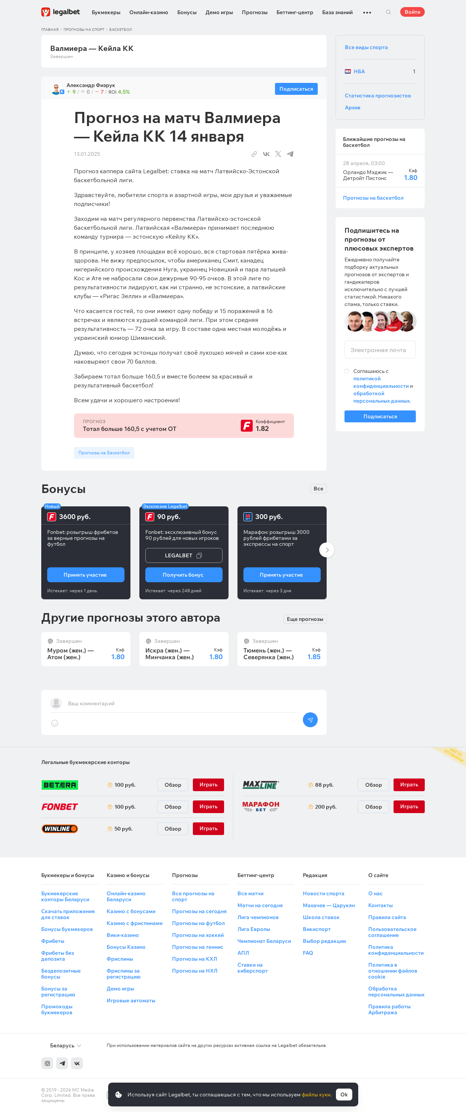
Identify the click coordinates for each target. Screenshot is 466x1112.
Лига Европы (253, 929)
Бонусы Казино (126, 947)
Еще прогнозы (305, 618)
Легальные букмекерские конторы (85, 762)
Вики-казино (123, 935)
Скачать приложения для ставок (68, 914)
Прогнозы (255, 12)
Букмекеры (106, 12)
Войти (412, 12)
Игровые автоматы (131, 1000)
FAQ (308, 953)
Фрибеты (52, 941)
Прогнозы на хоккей (198, 935)
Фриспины (120, 958)
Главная (50, 29)
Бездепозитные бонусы (61, 973)
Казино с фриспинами (134, 923)
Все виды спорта (366, 47)
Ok (344, 1094)
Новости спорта (323, 893)
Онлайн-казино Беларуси (126, 896)
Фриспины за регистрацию (123, 973)
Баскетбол (120, 29)
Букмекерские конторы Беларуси (65, 896)
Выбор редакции (324, 941)
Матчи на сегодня (260, 905)
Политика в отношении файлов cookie (392, 970)
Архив (352, 107)
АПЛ (243, 953)
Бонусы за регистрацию (58, 991)
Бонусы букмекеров (67, 929)
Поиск (388, 12)
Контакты (380, 905)
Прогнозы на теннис (197, 947)
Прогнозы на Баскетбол (104, 452)
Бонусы (187, 12)
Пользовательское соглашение (392, 932)
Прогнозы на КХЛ (194, 958)
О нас (375, 893)
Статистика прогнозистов (378, 96)
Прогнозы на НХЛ (194, 970)
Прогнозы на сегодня (199, 911)
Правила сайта (387, 917)
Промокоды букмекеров (56, 1009)
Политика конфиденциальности (396, 950)
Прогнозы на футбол (198, 923)
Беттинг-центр (294, 12)
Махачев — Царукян (329, 905)
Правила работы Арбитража (389, 1009)
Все (318, 488)
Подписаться (380, 417)
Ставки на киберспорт (252, 967)
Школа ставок (321, 917)
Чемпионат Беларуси (264, 941)
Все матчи (250, 893)
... (367, 9)
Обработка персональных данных (396, 991)
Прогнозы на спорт (84, 29)
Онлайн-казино (148, 12)
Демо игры (219, 12)
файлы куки (316, 1094)
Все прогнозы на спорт (193, 896)
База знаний (337, 12)
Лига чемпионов (258, 917)
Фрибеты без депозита (57, 956)
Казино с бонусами (131, 911)
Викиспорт (317, 929)
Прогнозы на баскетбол (373, 197)
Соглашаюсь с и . (383, 386)
